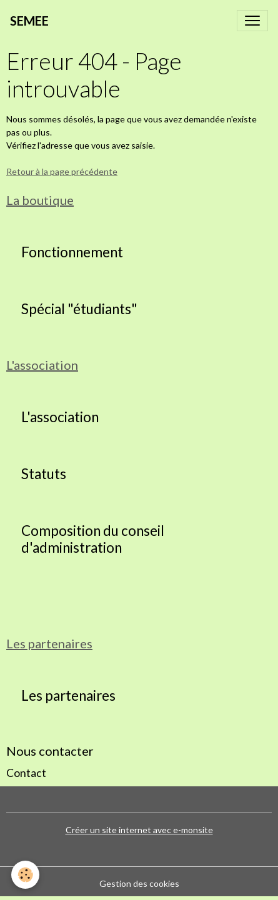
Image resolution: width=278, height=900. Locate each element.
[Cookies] (25, 875)
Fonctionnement (72, 252)
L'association (60, 417)
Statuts (43, 474)
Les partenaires (68, 696)
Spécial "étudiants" (79, 309)
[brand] (29, 20)
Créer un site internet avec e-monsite (139, 829)
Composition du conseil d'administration (92, 539)
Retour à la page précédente (61, 171)
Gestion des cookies (139, 883)
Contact (26, 772)
